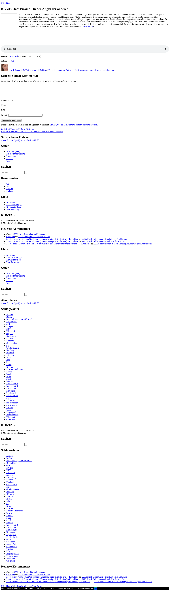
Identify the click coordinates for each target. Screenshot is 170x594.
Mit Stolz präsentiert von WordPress (26, 589)
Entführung (11, 339)
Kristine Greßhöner (14, 372)
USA (8, 413)
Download (13, 56)
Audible (9, 318)
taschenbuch (11, 408)
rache (8, 401)
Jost (8, 189)
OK (95, 592)
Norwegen (10, 394)
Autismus (70, 70)
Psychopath (11, 396)
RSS (12, 61)
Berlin (9, 320)
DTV (8, 332)
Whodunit (10, 420)
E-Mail (5, 113)
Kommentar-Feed (13, 210)
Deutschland (11, 325)
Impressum (11, 159)
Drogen (9, 329)
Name (4, 108)
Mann (8, 380)
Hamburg (10, 353)
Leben (9, 375)
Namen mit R (12, 389)
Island (9, 360)
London (9, 377)
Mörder (9, 384)
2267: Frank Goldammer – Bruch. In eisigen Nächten (104, 242)
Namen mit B (12, 387)
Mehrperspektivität (102, 70)
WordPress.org (12, 212)
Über (8, 164)
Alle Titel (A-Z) (13, 154)
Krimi (8, 368)
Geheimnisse (11, 346)
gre (7, 349)
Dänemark (10, 334)
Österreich (10, 422)
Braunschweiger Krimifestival (19, 322)
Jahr (8, 363)
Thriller (9, 411)
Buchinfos (88, 26)
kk (7, 365)
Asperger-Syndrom (57, 70)
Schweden (10, 403)
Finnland (10, 344)
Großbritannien (12, 351)
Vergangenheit (12, 415)
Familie (9, 341)
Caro (10, 70)
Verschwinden (12, 418)
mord (113, 70)
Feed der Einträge (14, 208)
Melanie (9, 194)
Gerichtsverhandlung (84, 70)
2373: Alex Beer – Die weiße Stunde (29, 237)
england (9, 337)
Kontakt (9, 162)
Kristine (9, 192)
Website (4, 118)
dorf (8, 327)
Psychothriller (12, 399)
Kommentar (7, 104)
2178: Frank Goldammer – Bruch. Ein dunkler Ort (103, 244)
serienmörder (12, 406)
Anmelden (10, 205)
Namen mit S (12, 391)
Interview (10, 358)
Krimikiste (5, 3)
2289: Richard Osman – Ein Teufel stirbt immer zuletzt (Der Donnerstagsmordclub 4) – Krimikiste (48, 247)
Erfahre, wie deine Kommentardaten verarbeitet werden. (74, 128)
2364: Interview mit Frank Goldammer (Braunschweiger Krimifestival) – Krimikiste (42, 242)
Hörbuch (10, 356)
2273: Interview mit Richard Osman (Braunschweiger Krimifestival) (123, 247)
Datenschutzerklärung (15, 157)
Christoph (10, 240)
